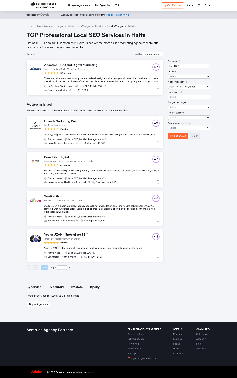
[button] (190, 5)
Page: (53, 267)
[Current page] (62, 268)
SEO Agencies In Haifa (91, 26)
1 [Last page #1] (71, 267)
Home (29, 26)
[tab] (34, 287)
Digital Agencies (45, 26)
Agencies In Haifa (67, 26)
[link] (102, 5)
